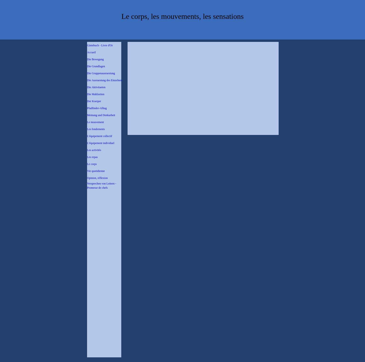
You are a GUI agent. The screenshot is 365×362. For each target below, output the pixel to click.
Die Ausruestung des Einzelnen (104, 80)
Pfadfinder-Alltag (97, 108)
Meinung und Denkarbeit (101, 115)
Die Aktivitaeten (96, 87)
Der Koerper (94, 101)
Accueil (91, 52)
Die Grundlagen (96, 66)
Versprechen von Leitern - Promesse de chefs (101, 185)
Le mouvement (95, 122)
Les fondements (96, 129)
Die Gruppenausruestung (101, 73)
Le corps (92, 164)
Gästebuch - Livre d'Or (100, 45)
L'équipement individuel (100, 143)
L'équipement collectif (99, 136)
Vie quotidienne (96, 171)
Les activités (94, 150)
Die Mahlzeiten (95, 94)
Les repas (92, 157)
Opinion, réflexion (97, 178)
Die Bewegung (95, 59)
